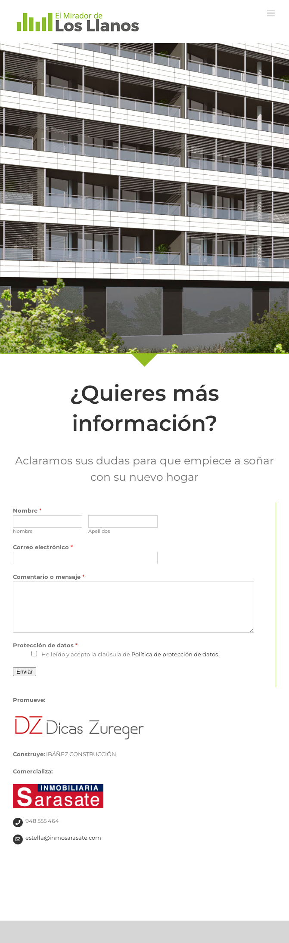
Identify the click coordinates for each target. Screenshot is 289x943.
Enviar (24, 671)
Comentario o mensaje (48, 576)
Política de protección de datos (174, 654)
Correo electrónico (43, 547)
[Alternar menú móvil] (271, 13)
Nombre (27, 510)
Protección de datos (45, 645)
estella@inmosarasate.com (63, 837)
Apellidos (99, 531)
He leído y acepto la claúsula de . (130, 654)
